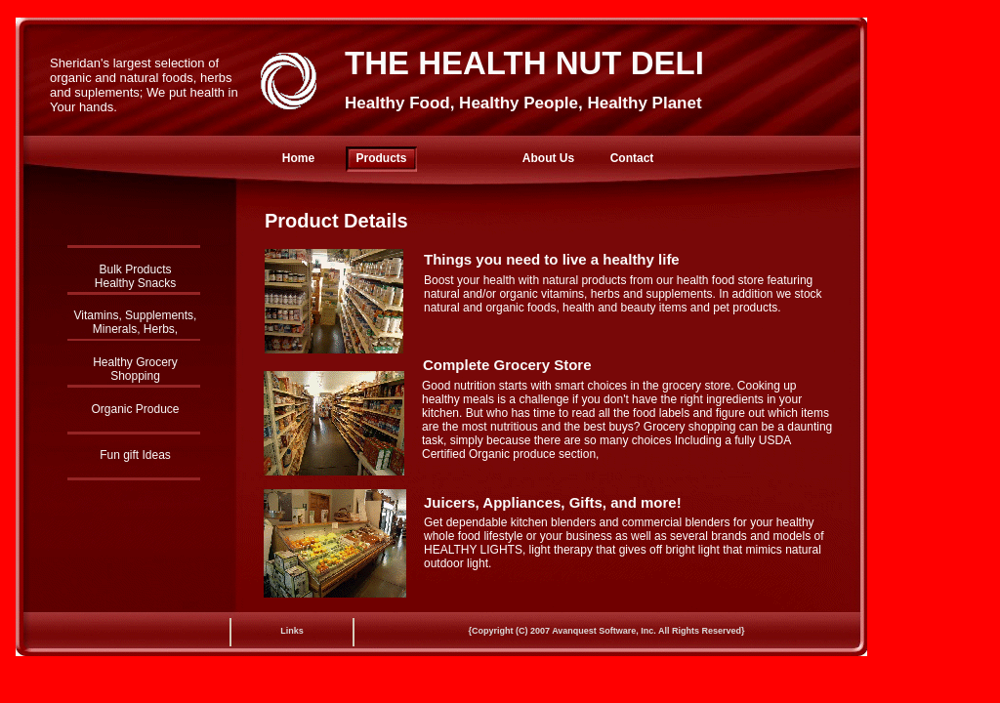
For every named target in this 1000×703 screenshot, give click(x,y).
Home (298, 158)
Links (292, 631)
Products (380, 158)
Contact (632, 158)
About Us (548, 158)
